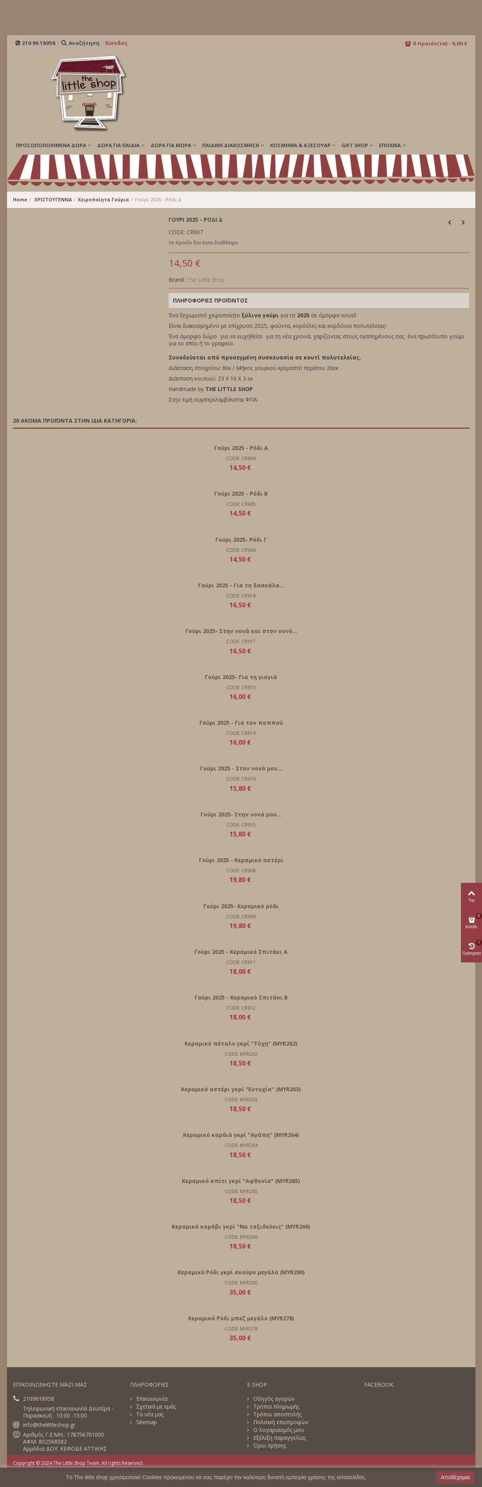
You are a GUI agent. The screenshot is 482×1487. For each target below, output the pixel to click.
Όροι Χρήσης (269, 1445)
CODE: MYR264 (241, 1145)
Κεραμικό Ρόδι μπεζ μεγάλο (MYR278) (241, 1318)
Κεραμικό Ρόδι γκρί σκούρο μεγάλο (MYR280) (241, 1272)
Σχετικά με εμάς (155, 1406)
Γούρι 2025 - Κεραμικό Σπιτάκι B (241, 997)
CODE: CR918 (241, 595)
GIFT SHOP (354, 145)
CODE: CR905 (241, 504)
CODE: (177, 232)
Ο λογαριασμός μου (278, 1430)
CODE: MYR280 (241, 1282)
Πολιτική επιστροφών (280, 1422)
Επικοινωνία (151, 1398)
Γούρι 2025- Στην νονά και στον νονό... (241, 631)
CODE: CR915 (241, 825)
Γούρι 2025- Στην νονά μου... (241, 814)
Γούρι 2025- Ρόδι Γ (241, 539)
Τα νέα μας (149, 1414)
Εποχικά (390, 145)
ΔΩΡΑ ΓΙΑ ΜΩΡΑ (171, 145)
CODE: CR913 (241, 687)
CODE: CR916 (241, 779)
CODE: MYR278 (241, 1328)
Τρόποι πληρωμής (275, 1406)
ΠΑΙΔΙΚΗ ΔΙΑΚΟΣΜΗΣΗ (230, 145)
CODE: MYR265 (241, 1191)
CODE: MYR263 (241, 1099)
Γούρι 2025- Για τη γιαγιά (241, 677)
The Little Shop (206, 279)
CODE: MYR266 (241, 1237)
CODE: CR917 (241, 641)
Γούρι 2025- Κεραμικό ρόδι (241, 906)
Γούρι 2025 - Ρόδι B (241, 493)
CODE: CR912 (241, 1008)
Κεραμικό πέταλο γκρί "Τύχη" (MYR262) (241, 1043)
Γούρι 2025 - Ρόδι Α (241, 448)
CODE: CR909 (241, 916)
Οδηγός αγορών (273, 1398)
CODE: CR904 (241, 458)
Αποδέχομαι (455, 1477)
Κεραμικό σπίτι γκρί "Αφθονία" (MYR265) (241, 1181)
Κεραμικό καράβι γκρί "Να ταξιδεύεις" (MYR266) (241, 1226)
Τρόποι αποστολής (277, 1414)
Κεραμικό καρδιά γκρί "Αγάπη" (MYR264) (241, 1134)
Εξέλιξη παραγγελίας (279, 1437)
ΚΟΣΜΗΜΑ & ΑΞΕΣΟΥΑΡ (300, 145)
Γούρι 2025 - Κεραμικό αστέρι (241, 860)
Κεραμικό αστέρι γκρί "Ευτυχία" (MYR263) (241, 1089)
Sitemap (146, 1422)
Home (20, 199)
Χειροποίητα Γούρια (103, 199)
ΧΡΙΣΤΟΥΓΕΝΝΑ (53, 199)
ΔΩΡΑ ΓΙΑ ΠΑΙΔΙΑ (118, 145)
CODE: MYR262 (241, 1054)
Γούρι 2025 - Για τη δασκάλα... (241, 585)
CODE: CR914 (241, 733)
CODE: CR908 (241, 870)
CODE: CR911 (241, 962)
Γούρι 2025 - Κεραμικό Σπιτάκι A (241, 951)
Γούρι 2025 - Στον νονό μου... (241, 768)
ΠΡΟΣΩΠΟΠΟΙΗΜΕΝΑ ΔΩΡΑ (51, 145)
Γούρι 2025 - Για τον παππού (241, 722)
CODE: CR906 (241, 550)
